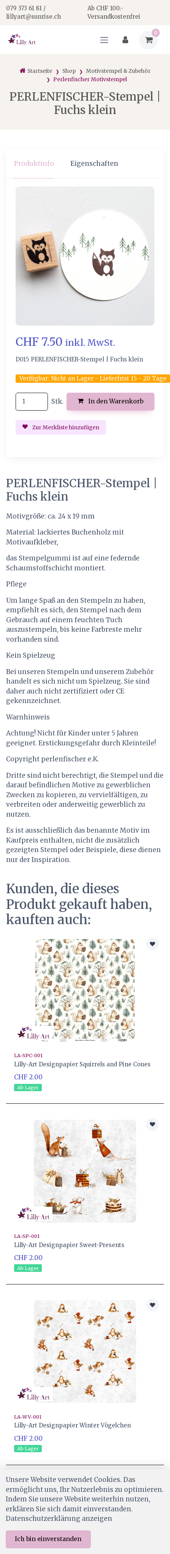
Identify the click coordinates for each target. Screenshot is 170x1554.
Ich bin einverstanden (48, 1539)
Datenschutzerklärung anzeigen (59, 1518)
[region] (85, 163)
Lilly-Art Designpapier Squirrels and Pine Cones (82, 1064)
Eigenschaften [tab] (94, 163)
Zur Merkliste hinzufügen (60, 427)
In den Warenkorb (110, 401)
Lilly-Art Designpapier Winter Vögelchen (72, 1425)
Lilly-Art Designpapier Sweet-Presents (69, 1245)
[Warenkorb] (148, 40)
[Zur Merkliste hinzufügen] (152, 944)
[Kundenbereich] (125, 40)
